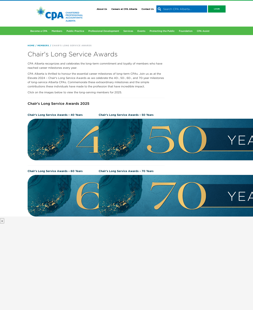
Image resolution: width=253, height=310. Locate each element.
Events (141, 31)
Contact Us (147, 9)
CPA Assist (203, 31)
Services (128, 31)
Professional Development (103, 31)
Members (57, 31)
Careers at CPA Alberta (124, 9)
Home (31, 45)
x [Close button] (2, 220)
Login (217, 9)
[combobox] (181, 9)
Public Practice (75, 31)
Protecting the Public (162, 31)
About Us (102, 9)
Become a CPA (38, 31)
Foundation (186, 31)
